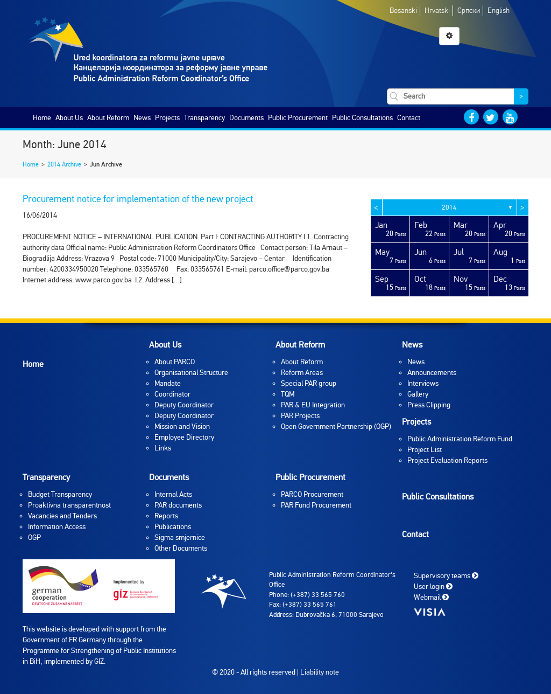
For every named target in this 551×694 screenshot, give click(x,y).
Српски (468, 10)
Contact (408, 117)
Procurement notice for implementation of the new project (138, 199)
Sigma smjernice (179, 537)
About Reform (108, 117)
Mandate (167, 383)
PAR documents (178, 505)
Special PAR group (308, 383)
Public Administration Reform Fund (459, 438)
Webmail (431, 596)
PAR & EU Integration (313, 405)
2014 (449, 207)
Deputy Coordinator (184, 405)
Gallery (417, 394)
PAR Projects (300, 415)
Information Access (57, 526)
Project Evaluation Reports (447, 460)
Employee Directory (184, 437)
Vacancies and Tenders (62, 515)
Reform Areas (302, 372)
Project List (424, 449)
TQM (287, 394)
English (499, 10)
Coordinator (172, 394)
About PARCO (174, 361)
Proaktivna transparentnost (69, 505)
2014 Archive (64, 164)
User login (433, 586)
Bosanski (403, 10)
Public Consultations (362, 117)
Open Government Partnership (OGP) (336, 426)
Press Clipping (428, 405)
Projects (167, 117)
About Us (69, 117)
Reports (166, 515)
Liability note (319, 672)
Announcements (431, 372)
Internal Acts (173, 494)
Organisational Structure (191, 372)
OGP (34, 537)
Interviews (423, 383)
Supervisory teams (446, 575)
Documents (246, 117)
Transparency (204, 117)
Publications (172, 526)
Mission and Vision (182, 426)
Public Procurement (298, 117)
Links (162, 448)
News (142, 117)
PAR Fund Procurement (316, 505)
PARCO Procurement (312, 494)
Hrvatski (437, 10)
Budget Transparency (60, 494)
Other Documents (180, 548)
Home (42, 117)
